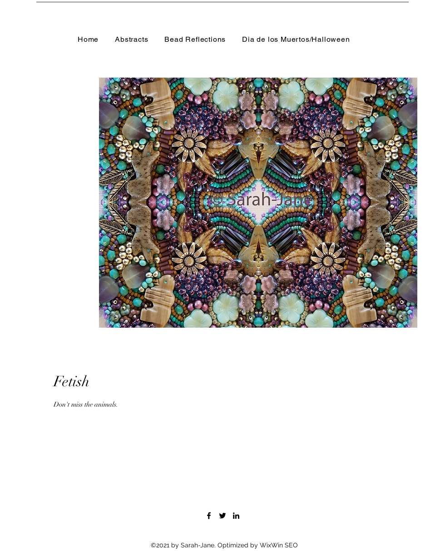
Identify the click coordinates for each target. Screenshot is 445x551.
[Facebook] (208, 515)
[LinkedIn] (236, 515)
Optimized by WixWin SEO (258, 545)
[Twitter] (222, 515)
